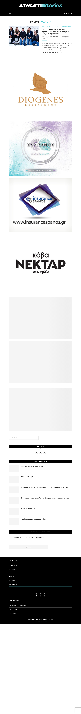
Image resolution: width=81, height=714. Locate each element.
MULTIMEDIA (45, 26)
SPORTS (11, 573)
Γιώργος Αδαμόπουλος (51, 36)
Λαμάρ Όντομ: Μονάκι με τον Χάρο (33, 519)
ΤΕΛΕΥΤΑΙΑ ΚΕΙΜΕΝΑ (66, 26)
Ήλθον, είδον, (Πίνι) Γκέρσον (31, 477)
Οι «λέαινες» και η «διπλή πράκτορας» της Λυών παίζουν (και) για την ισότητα (55, 31)
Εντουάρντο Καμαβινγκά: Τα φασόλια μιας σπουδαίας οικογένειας (45, 498)
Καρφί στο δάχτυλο (28, 508)
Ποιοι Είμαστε (13, 609)
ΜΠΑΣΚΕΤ (12, 569)
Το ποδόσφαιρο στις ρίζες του (32, 466)
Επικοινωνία (12, 613)
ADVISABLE (44, 621)
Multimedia (12, 580)
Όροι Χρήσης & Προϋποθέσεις (17, 605)
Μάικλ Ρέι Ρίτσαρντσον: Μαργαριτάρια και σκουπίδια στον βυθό (44, 487)
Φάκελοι (11, 577)
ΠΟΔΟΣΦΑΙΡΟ (54, 26)
